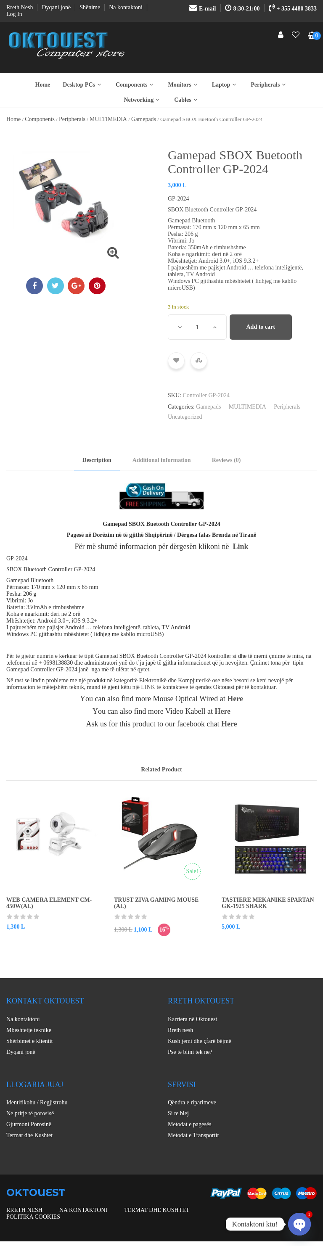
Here (235, 698)
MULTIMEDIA (108, 119)
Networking (143, 100)
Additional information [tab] (161, 460)
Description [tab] (96, 460)
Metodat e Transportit (193, 1135)
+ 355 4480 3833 (293, 8)
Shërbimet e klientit (29, 1041)
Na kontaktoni (23, 1019)
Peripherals (269, 85)
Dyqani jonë (20, 1052)
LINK (148, 687)
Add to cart (260, 327)
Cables (186, 100)
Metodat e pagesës (189, 1124)
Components (135, 85)
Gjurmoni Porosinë (28, 1124)
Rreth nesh (180, 1030)
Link (241, 546)
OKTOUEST (35, 1192)
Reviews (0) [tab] (226, 460)
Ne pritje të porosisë (30, 1113)
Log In (14, 14)
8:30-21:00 (242, 8)
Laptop (225, 85)
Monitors (183, 85)
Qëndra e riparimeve (192, 1102)
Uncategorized (185, 417)
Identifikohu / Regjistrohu (36, 1102)
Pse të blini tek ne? (190, 1052)
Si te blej (178, 1113)
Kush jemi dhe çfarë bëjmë (199, 1041)
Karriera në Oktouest (192, 1019)
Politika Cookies (33, 1217)
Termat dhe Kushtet (29, 1135)
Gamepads (143, 119)
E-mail (202, 8)
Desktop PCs (83, 85)
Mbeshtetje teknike (28, 1030)
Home (42, 85)
